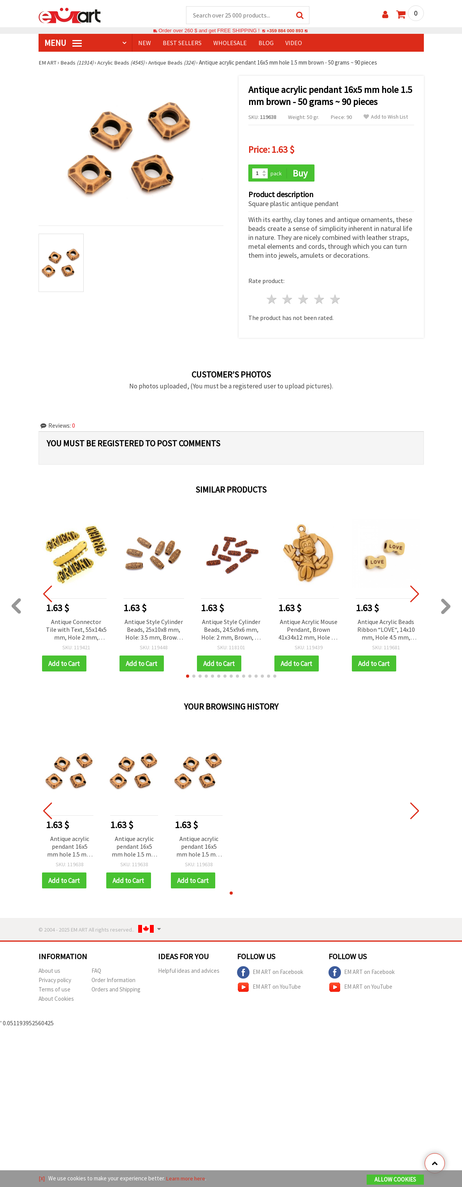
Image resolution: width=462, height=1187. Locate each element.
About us (49, 972)
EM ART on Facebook (270, 974)
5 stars (335, 300)
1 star (272, 300)
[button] (187, 677)
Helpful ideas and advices (189, 972)
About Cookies (56, 1000)
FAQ (96, 972)
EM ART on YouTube (269, 988)
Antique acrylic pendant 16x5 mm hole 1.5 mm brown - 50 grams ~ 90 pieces (69, 848)
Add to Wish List (386, 117)
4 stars (320, 300)
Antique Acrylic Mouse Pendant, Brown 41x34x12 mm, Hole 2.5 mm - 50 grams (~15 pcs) (308, 631)
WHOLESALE (230, 43)
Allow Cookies (395, 1180)
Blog (266, 43)
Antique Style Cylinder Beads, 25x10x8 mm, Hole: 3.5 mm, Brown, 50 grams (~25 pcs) (154, 631)
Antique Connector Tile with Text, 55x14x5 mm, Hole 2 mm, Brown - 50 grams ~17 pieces (76, 631)
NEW (144, 43)
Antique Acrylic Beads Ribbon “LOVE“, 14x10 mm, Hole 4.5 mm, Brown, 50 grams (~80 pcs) (386, 631)
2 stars (288, 300)
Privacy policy (55, 981)
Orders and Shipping (116, 991)
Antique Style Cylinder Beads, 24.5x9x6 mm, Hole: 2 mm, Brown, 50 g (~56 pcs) (231, 631)
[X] (42, 1178)
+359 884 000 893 (285, 31)
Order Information (113, 981)
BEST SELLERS (182, 43)
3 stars (304, 300)
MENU (63, 43)
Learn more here (187, 1178)
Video (293, 43)
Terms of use (54, 991)
